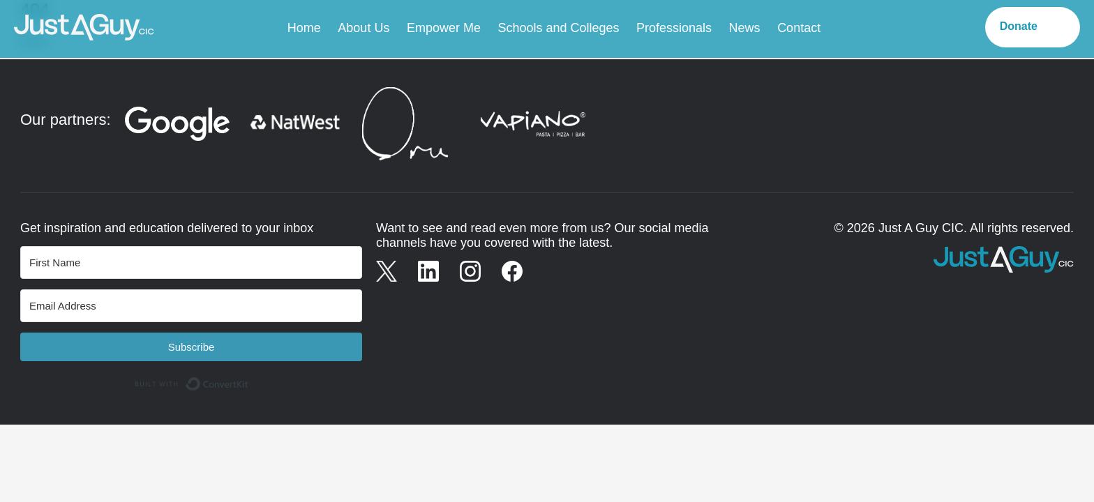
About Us (363, 28)
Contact (798, 28)
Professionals (674, 28)
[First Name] (191, 262)
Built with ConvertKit (248, 379)
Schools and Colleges (558, 28)
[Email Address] (191, 305)
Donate (1018, 26)
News (744, 28)
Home (304, 28)
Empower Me (444, 28)
